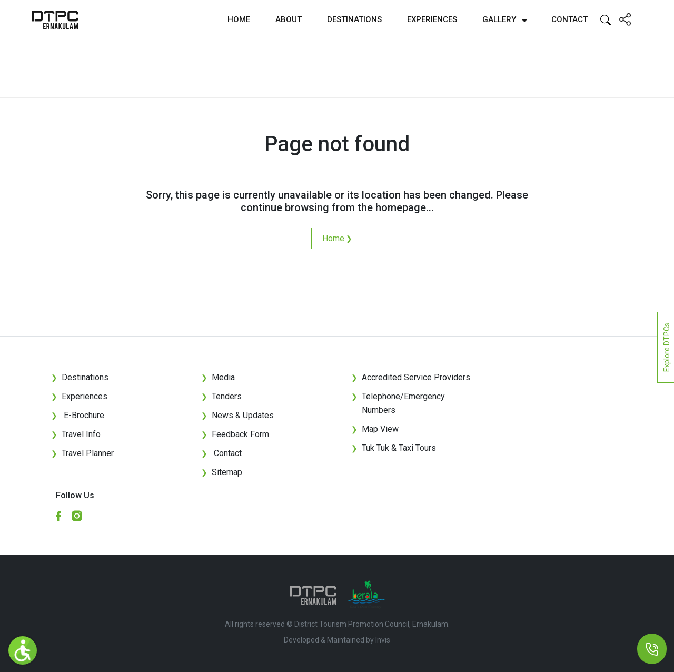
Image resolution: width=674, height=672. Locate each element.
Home (238, 19)
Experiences (432, 19)
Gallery (499, 19)
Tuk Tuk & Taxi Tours (399, 448)
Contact (569, 19)
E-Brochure (77, 415)
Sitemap (221, 472)
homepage (400, 207)
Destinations (354, 19)
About (288, 19)
